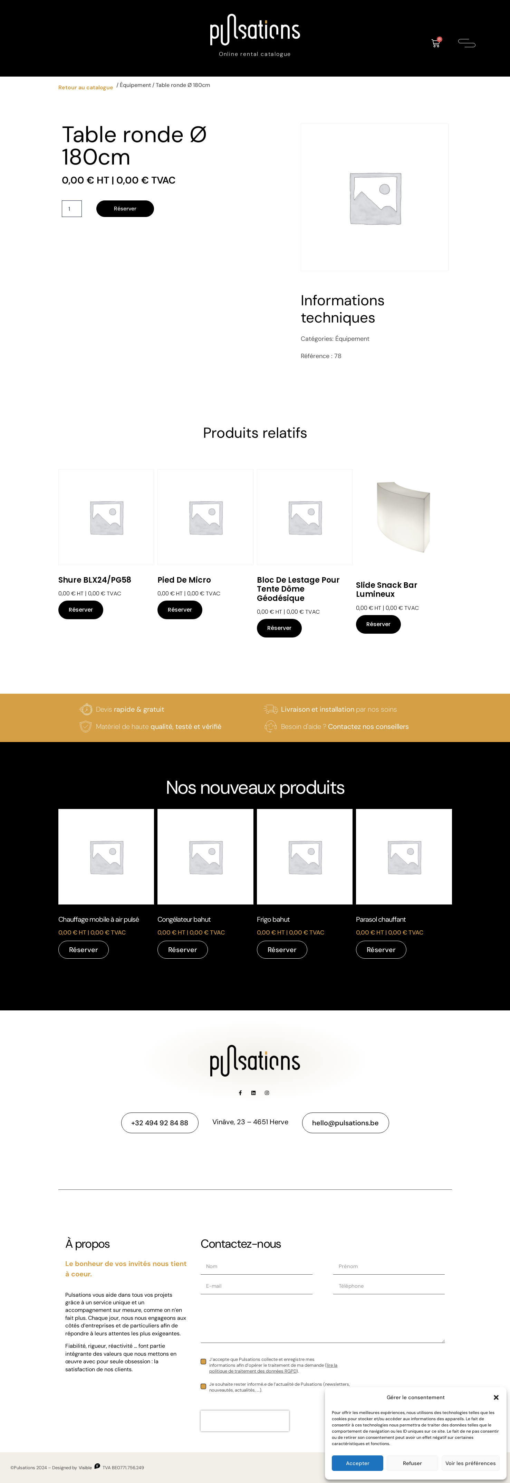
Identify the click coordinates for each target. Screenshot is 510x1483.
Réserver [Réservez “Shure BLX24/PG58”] (81, 610)
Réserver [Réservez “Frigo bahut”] (282, 949)
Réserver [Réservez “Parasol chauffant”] (381, 949)
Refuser (412, 1463)
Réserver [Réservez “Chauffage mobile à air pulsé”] (83, 949)
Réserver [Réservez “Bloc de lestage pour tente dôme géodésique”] (279, 628)
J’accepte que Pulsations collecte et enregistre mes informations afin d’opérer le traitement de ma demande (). (273, 1365)
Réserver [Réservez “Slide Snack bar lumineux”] (378, 624)
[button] (496, 1397)
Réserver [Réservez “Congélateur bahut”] (182, 949)
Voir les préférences (470, 1463)
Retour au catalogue (85, 87)
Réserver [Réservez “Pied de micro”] (180, 610)
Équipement (135, 85)
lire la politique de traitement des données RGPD (273, 1368)
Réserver (125, 208)
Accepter (357, 1463)
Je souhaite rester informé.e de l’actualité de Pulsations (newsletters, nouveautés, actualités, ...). (279, 1387)
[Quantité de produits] (72, 208)
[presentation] (245, 1421)
